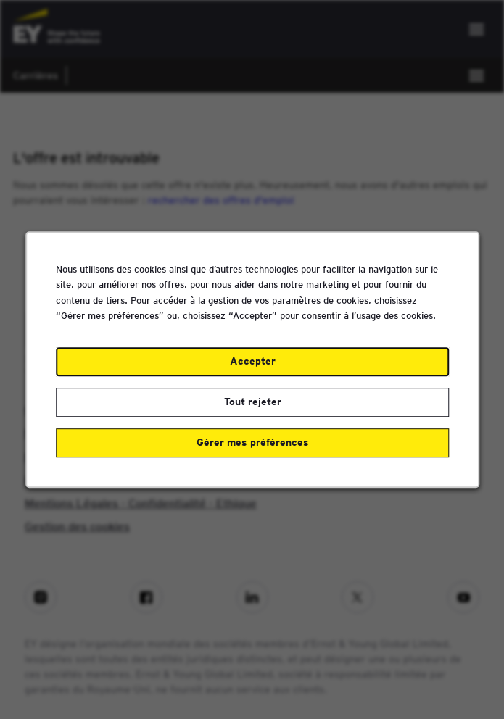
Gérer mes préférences (252, 446)
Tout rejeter (252, 407)
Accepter (252, 367)
